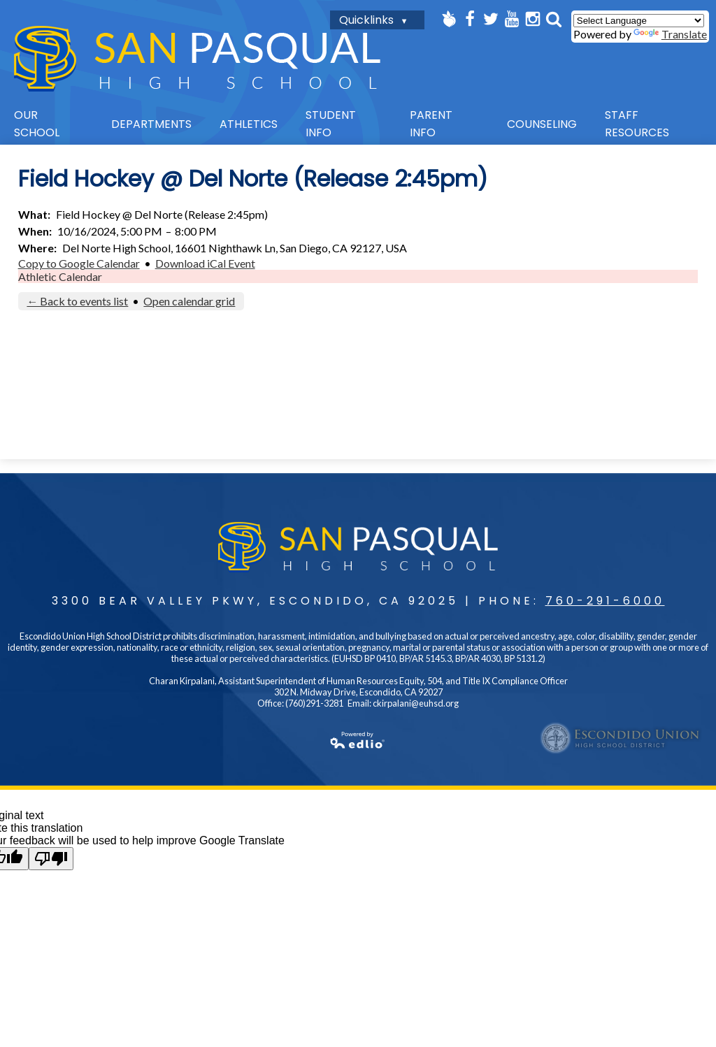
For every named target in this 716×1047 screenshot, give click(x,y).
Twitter (490, 18)
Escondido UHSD (621, 738)
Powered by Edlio (198, 740)
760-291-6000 (605, 601)
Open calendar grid (189, 301)
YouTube (511, 18)
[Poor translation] (51, 858)
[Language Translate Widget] (638, 20)
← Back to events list (77, 301)
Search (553, 18)
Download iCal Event (205, 263)
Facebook (469, 18)
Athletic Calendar (60, 276)
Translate (670, 34)
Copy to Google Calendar (79, 263)
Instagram (532, 18)
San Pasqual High (197, 58)
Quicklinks (366, 20)
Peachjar (449, 18)
